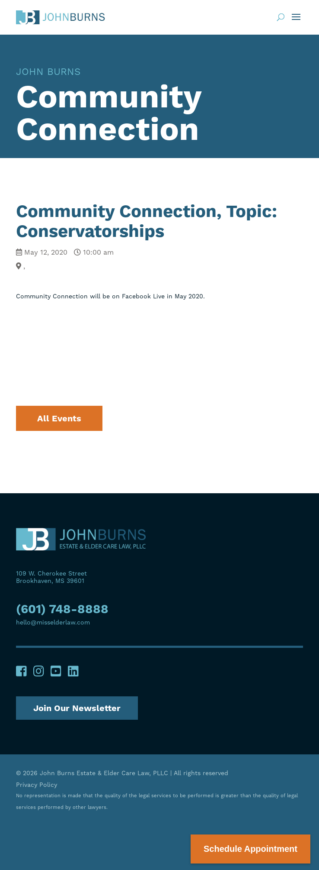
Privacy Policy (36, 784)
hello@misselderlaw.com (53, 622)
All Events (59, 418)
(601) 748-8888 (62, 610)
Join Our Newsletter (77, 708)
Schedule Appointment (250, 849)
